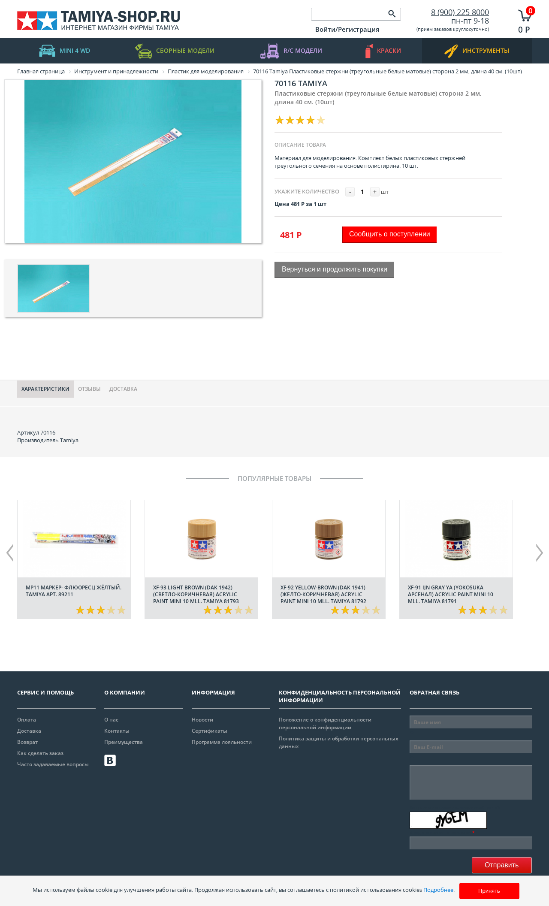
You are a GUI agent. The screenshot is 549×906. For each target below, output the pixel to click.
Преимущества (123, 742)
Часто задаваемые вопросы (53, 764)
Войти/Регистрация (347, 29)
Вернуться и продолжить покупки (334, 269)
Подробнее (438, 890)
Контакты (117, 730)
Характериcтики (45, 389)
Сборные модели (174, 50)
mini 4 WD (64, 50)
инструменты (476, 50)
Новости (202, 719)
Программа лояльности (222, 742)
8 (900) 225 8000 (460, 12)
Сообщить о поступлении (389, 234)
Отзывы (89, 389)
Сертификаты (209, 730)
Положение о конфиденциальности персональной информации (325, 723)
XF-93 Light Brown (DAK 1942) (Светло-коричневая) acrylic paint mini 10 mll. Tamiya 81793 (196, 594)
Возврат (27, 742)
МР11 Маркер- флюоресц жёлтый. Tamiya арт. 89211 (73, 591)
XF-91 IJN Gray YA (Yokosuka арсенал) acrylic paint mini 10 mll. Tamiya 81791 (450, 594)
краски (383, 50)
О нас (111, 719)
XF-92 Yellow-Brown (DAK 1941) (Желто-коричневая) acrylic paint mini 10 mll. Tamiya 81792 (323, 594)
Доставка (123, 389)
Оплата (26, 719)
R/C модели (291, 50)
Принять (489, 891)
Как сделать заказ (40, 753)
